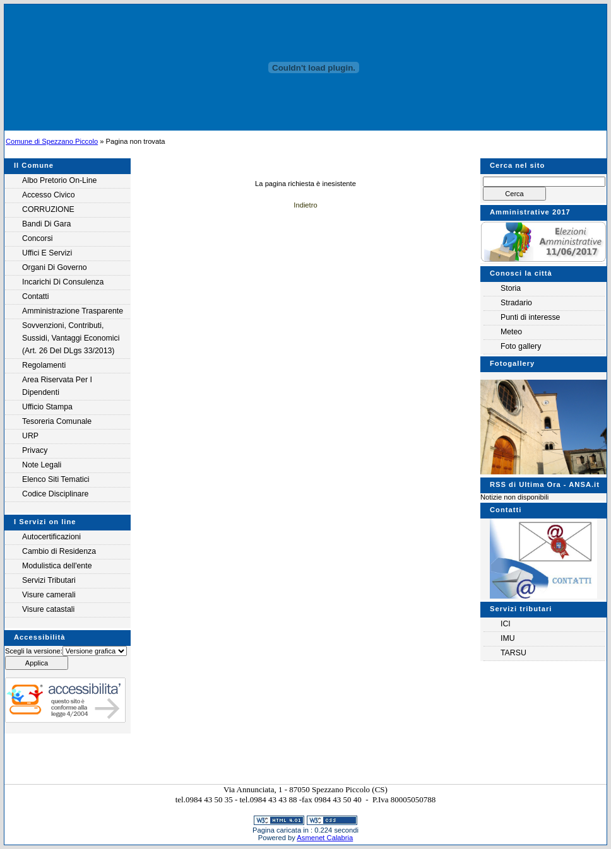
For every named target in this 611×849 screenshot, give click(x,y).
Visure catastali (48, 609)
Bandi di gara (46, 224)
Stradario (516, 302)
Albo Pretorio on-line (59, 180)
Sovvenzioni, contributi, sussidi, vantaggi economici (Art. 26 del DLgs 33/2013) (70, 338)
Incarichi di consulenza (63, 282)
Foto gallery (521, 346)
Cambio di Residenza (59, 551)
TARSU (513, 652)
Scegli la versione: (33, 651)
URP (30, 435)
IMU (508, 638)
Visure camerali (49, 594)
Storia (511, 288)
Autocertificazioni (51, 536)
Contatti (35, 296)
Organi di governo (54, 267)
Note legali (41, 464)
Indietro (305, 205)
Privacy (34, 450)
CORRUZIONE (48, 209)
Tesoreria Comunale (57, 421)
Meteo (511, 331)
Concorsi (37, 238)
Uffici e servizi (47, 253)
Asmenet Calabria (325, 837)
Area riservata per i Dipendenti (57, 386)
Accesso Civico (48, 194)
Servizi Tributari (49, 580)
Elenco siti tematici (56, 479)
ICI (506, 623)
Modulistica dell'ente (57, 565)
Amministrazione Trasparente (72, 311)
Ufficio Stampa (47, 406)
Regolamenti (44, 365)
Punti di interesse (530, 317)
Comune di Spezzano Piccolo (52, 141)
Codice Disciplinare (55, 493)
